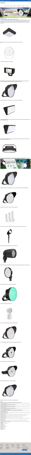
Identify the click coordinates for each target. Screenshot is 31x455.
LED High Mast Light (8, 447)
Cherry (3, 420)
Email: (23, 447)
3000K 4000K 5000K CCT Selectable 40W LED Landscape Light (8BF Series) (9, 245)
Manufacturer (19, 6)
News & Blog (23, 6)
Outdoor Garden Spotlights (2, 18)
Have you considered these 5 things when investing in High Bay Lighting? (7, 404)
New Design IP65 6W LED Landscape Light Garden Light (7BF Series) (8, 284)
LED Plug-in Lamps (18, 447)
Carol (2, 419)
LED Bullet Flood (7, 448)
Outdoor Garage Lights (2, 424)
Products (8, 6)
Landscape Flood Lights (2, 428)
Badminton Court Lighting (12, 20)
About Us (14, 6)
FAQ (0, 449)
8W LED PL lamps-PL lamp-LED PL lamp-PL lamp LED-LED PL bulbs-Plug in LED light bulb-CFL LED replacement (13, 226)
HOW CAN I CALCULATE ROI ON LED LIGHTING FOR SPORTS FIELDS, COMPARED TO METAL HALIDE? (11, 402)
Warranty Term (1, 448)
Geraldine (3, 417)
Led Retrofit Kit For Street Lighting (3, 426)
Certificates (1, 447)
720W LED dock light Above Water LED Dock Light (6, 303)
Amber (3, 416)
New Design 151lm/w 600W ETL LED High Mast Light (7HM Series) (7, 361)
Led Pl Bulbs (1, 429)
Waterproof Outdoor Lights (7, 20)
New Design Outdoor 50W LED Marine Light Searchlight (6, 61)
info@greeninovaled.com (26, 447)
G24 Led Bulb (3, 20)
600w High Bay (1, 427)
